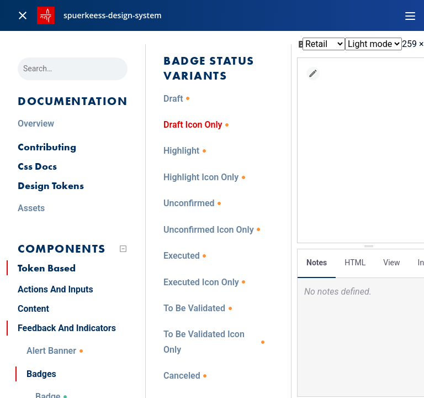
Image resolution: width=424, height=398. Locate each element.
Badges (41, 374)
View (391, 262)
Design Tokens (51, 185)
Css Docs (37, 166)
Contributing (47, 146)
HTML (354, 262)
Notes (316, 262)
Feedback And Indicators (67, 328)
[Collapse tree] (123, 248)
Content (33, 308)
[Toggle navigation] (410, 15)
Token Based (47, 267)
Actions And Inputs (55, 289)
